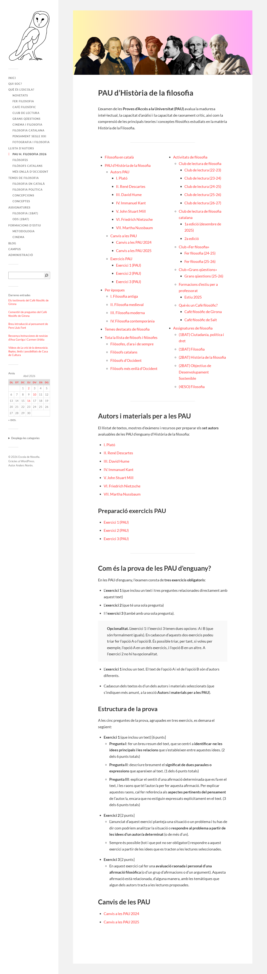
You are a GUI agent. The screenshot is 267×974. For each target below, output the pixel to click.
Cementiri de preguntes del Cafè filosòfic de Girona (27, 313)
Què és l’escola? (21, 89)
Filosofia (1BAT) (25, 213)
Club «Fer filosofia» (194, 247)
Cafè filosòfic (24, 107)
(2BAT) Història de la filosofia (202, 357)
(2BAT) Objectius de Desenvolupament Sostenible (195, 372)
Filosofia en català (29, 183)
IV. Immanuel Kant (131, 203)
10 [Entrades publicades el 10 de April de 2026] (34, 394)
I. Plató (121, 178)
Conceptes (21, 201)
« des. (12, 420)
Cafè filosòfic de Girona (203, 311)
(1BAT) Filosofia (192, 349)
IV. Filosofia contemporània (132, 321)
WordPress (27, 461)
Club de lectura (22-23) (202, 170)
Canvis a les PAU (123, 236)
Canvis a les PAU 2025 (133, 250)
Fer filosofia (23, 101)
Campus (14, 249)
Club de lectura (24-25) (202, 186)
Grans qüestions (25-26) (203, 276)
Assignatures (19, 207)
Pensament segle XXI (29, 136)
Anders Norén (24, 465)
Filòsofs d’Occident (126, 360)
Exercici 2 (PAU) (128, 273)
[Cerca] (46, 275)
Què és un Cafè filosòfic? (198, 305)
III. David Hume (129, 194)
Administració (20, 255)
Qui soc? (15, 83)
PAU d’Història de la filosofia (128, 165)
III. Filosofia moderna (127, 312)
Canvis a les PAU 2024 (133, 242)
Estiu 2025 (193, 297)
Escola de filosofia (28, 456)
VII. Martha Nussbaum (134, 227)
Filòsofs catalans (28, 165)
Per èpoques (115, 290)
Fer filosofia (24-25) (199, 253)
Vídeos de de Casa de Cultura (28, 351)
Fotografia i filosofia (31, 142)
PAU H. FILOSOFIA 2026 (30, 154)
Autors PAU (119, 172)
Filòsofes (20, 160)
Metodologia (24, 231)
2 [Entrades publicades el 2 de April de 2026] (29, 388)
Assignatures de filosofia (193, 328)
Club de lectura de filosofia (200, 163)
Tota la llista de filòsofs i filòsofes (131, 337)
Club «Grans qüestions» (198, 269)
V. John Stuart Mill (131, 211)
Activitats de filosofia (190, 157)
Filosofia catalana (28, 130)
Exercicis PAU (121, 258)
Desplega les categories (25, 438)
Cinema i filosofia (27, 124)
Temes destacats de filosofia (127, 329)
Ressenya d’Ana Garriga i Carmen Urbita (28, 337)
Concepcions (23, 195)
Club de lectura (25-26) (202, 194)
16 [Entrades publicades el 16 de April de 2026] (28, 400)
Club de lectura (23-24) (202, 178)
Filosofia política (28, 189)
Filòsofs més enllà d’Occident (133, 368)
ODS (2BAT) (21, 219)
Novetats (20, 95)
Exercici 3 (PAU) (128, 281)
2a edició (191, 238)
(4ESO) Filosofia (192, 386)
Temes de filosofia (23, 178)
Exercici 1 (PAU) (128, 265)
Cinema (18, 237)
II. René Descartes (130, 186)
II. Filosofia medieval (127, 304)
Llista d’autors (21, 148)
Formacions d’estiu (24, 225)
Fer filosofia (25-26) (199, 261)
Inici (12, 78)
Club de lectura (26, 113)
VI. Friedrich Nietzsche (134, 219)
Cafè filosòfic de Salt (200, 319)
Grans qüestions (26, 118)
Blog (12, 243)
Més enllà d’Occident (30, 171)
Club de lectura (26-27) (202, 203)
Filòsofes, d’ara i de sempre (132, 344)
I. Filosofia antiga (124, 296)
